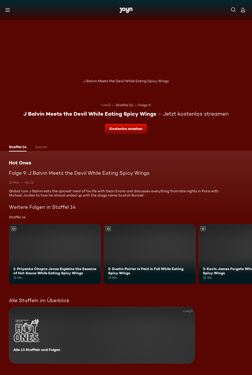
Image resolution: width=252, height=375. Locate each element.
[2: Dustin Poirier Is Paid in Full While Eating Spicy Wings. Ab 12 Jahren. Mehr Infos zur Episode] (150, 254)
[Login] (243, 10)
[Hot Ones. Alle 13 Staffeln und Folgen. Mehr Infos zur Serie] (102, 335)
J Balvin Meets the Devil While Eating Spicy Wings (126, 81)
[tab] (18, 147)
